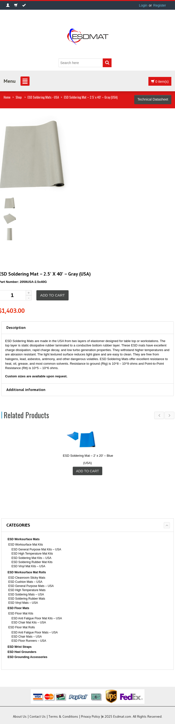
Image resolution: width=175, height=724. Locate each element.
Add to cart (52, 295)
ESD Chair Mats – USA (26, 636)
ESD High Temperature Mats (27, 590)
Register (159, 5)
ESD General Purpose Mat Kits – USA (36, 549)
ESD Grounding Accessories (27, 657)
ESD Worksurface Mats (24, 539)
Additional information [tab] (25, 389)
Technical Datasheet (152, 99)
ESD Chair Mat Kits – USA (28, 622)
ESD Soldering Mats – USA (26, 594)
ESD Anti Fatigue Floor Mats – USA (34, 632)
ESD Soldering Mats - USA (43, 97)
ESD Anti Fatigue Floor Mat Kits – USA (36, 618)
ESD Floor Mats (18, 608)
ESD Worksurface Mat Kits (25, 544)
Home (7, 97)
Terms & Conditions (63, 716)
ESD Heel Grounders (22, 652)
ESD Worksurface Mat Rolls (27, 572)
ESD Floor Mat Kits (20, 613)
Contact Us (38, 716)
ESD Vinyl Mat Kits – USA (28, 566)
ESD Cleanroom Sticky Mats (26, 577)
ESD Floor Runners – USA (28, 640)
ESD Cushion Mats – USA (25, 582)
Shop (19, 97)
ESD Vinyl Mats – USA (23, 602)
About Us (20, 716)
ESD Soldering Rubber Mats (26, 598)
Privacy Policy (90, 716)
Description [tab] (16, 327)
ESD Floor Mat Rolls (21, 627)
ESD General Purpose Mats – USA (31, 586)
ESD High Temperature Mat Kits (32, 553)
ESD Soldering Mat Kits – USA (31, 558)
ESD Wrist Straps (19, 647)
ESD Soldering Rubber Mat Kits (31, 562)
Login (143, 5)
